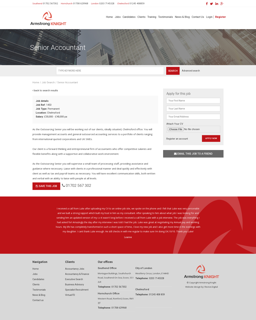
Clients (141, 16)
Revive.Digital (211, 286)
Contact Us (198, 16)
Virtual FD (70, 295)
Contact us (38, 300)
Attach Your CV (193, 127)
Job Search (48, 82)
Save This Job (46, 186)
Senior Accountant (67, 82)
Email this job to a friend (193, 153)
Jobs (118, 16)
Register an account (177, 138)
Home (109, 16)
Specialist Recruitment (76, 289)
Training (151, 16)
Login (209, 16)
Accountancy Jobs (74, 268)
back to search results (45, 90)
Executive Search (74, 279)
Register (220, 16)
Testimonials (165, 16)
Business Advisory (74, 284)
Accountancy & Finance (77, 274)
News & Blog (182, 16)
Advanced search (191, 70)
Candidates (129, 16)
